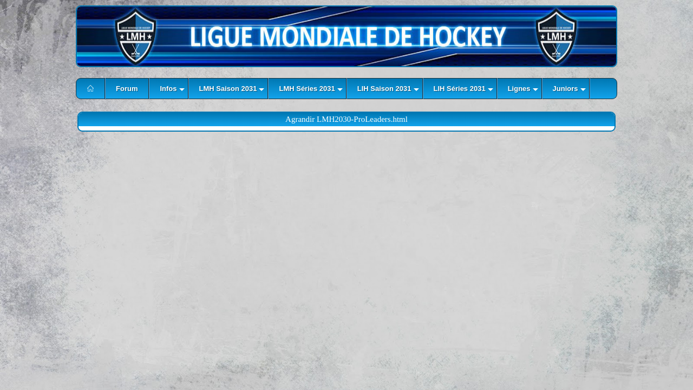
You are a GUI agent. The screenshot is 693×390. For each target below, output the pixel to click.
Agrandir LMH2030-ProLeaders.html (346, 119)
